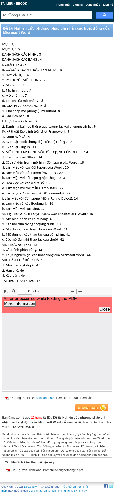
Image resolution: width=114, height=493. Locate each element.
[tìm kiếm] (46, 15)
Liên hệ (108, 4)
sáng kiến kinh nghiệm (58, 490)
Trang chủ (63, 4)
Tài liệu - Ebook (14, 3)
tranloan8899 (45, 398)
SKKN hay (80, 490)
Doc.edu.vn (31, 486)
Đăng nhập (93, 4)
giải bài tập (35, 490)
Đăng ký (78, 4)
